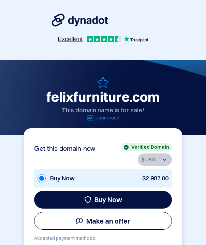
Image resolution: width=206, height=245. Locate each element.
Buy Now (103, 199)
